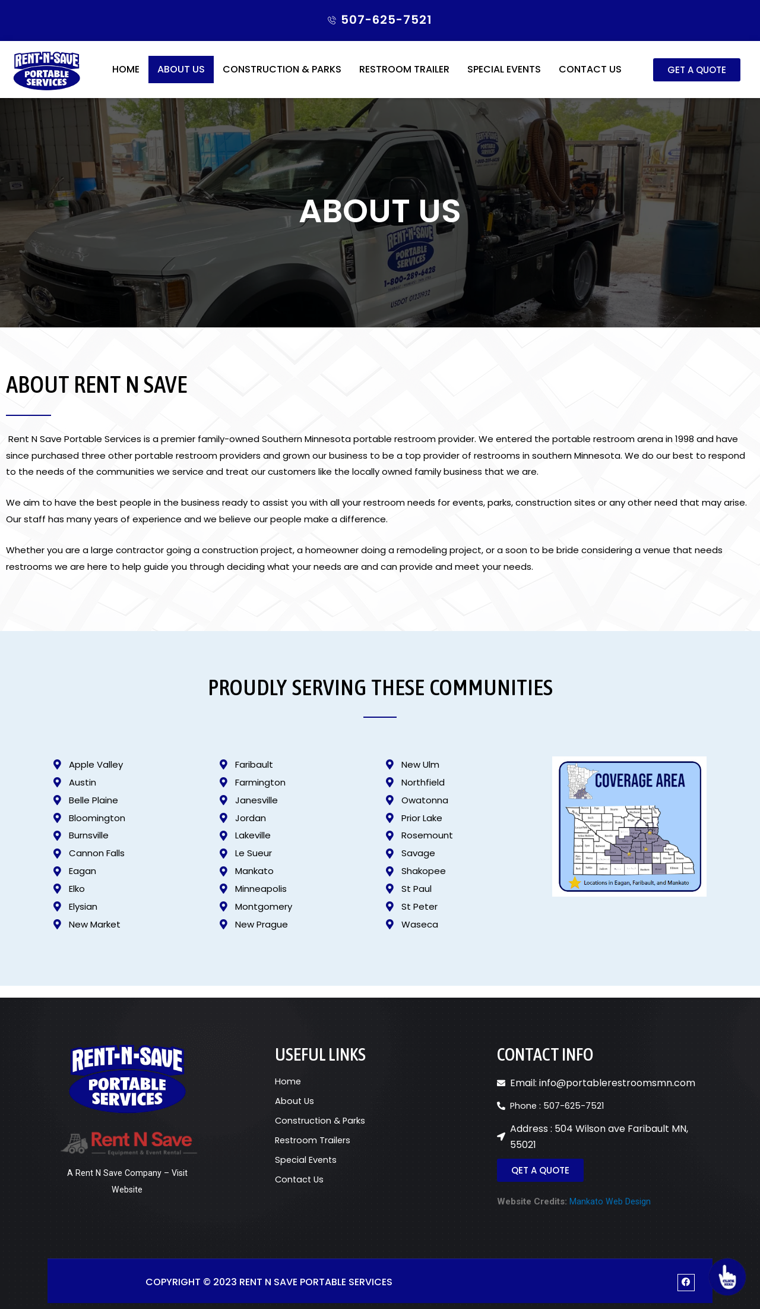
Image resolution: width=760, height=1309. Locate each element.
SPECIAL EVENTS (504, 78)
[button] (696, 78)
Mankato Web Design (610, 1199)
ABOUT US (181, 78)
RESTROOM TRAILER (404, 78)
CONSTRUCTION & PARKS (282, 78)
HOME (126, 78)
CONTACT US (590, 78)
